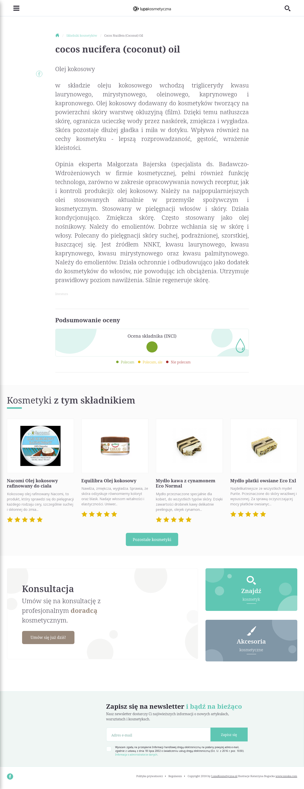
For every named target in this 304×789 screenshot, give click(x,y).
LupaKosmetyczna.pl (224, 778)
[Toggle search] (291, 8)
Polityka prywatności (149, 778)
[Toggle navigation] (13, 8)
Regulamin (175, 778)
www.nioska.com (286, 778)
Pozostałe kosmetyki (152, 540)
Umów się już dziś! (52, 639)
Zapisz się (229, 736)
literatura (61, 294)
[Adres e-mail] (158, 736)
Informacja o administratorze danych (136, 756)
